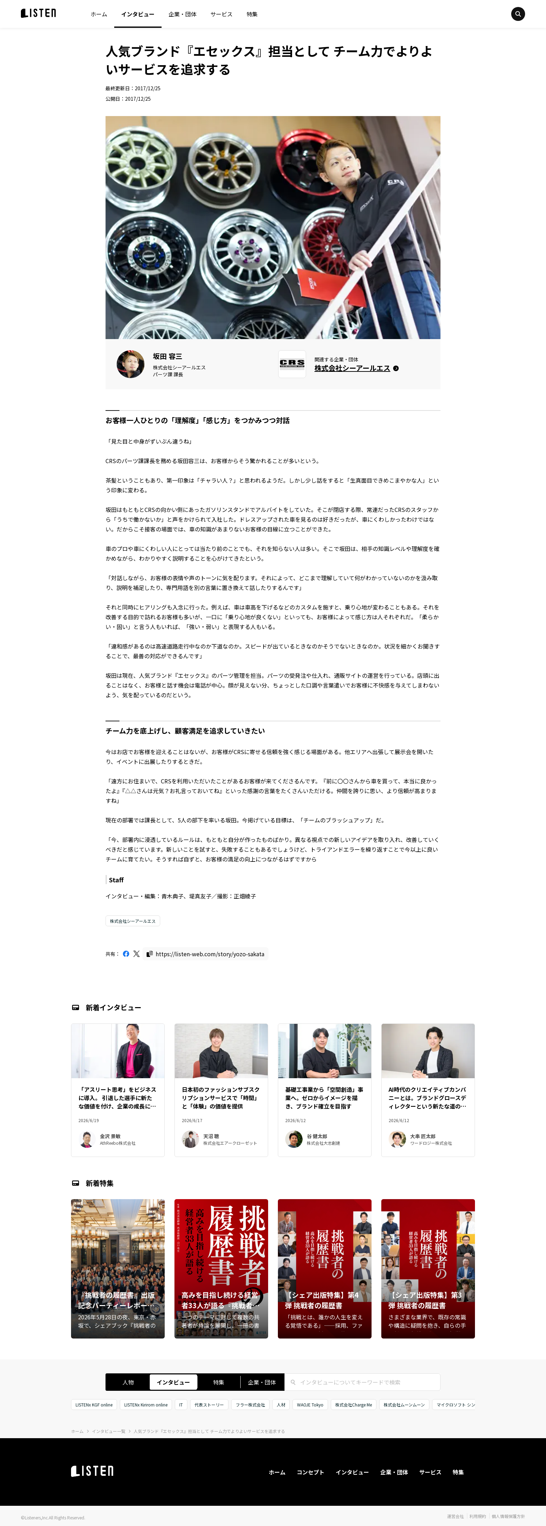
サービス (221, 14)
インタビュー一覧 (108, 1431)
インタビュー (138, 14)
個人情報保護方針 (508, 1516)
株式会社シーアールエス (133, 921)
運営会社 (455, 1516)
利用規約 (477, 1516)
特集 (252, 14)
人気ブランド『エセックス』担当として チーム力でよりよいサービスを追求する (209, 1431)
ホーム (99, 14)
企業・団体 (182, 14)
